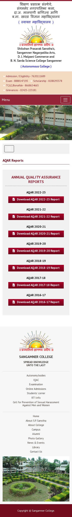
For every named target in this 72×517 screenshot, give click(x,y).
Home (36, 416)
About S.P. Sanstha (36, 420)
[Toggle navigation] (65, 99)
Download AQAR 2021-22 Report (36, 216)
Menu (6, 99)
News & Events (36, 442)
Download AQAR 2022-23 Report (36, 199)
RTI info (36, 397)
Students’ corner (36, 393)
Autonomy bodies (36, 375)
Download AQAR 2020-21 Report (36, 233)
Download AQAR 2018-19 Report (36, 268)
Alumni (36, 433)
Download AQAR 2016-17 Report (36, 302)
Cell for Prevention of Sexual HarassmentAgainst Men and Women (36, 404)
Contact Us (36, 451)
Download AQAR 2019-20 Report (36, 251)
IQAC (36, 380)
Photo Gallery (36, 438)
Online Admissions (36, 388)
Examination (36, 384)
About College (36, 425)
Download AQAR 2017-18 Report (36, 285)
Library (36, 447)
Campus (36, 429)
